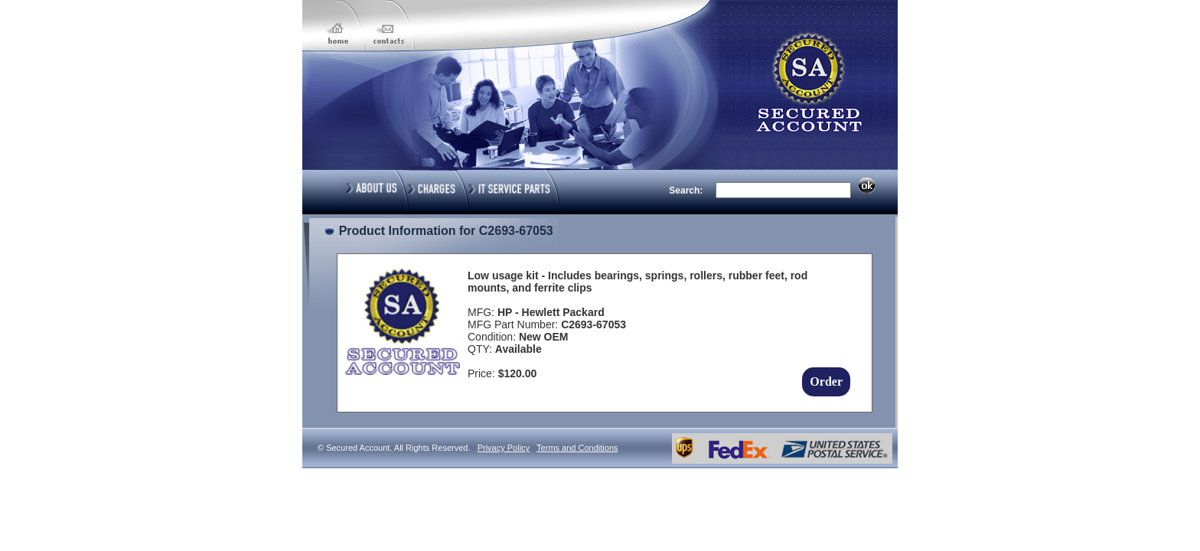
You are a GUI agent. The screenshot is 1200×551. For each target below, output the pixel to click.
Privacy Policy (504, 447)
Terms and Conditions (577, 447)
